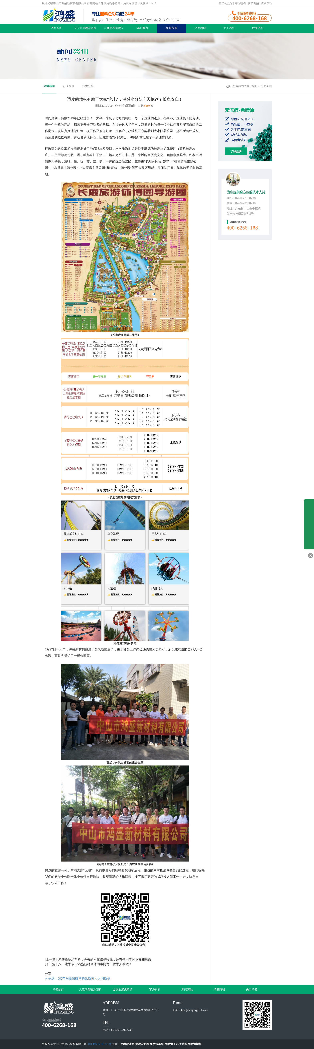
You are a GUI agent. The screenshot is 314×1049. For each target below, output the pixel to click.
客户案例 (142, 28)
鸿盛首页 (56, 28)
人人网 (99, 978)
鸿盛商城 (200, 28)
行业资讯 (68, 86)
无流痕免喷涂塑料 (85, 28)
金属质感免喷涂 (114, 28)
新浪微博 (75, 978)
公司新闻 (49, 86)
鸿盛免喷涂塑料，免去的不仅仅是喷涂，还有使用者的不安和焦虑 (104, 959)
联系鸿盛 (253, 3)
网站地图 (240, 3)
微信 (107, 978)
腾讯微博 (88, 978)
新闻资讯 (171, 28)
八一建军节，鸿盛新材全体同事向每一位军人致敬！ (95, 964)
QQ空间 (63, 978)
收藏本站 (266, 3)
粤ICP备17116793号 (99, 1044)
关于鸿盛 (228, 28)
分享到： (51, 978)
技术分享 (88, 86)
